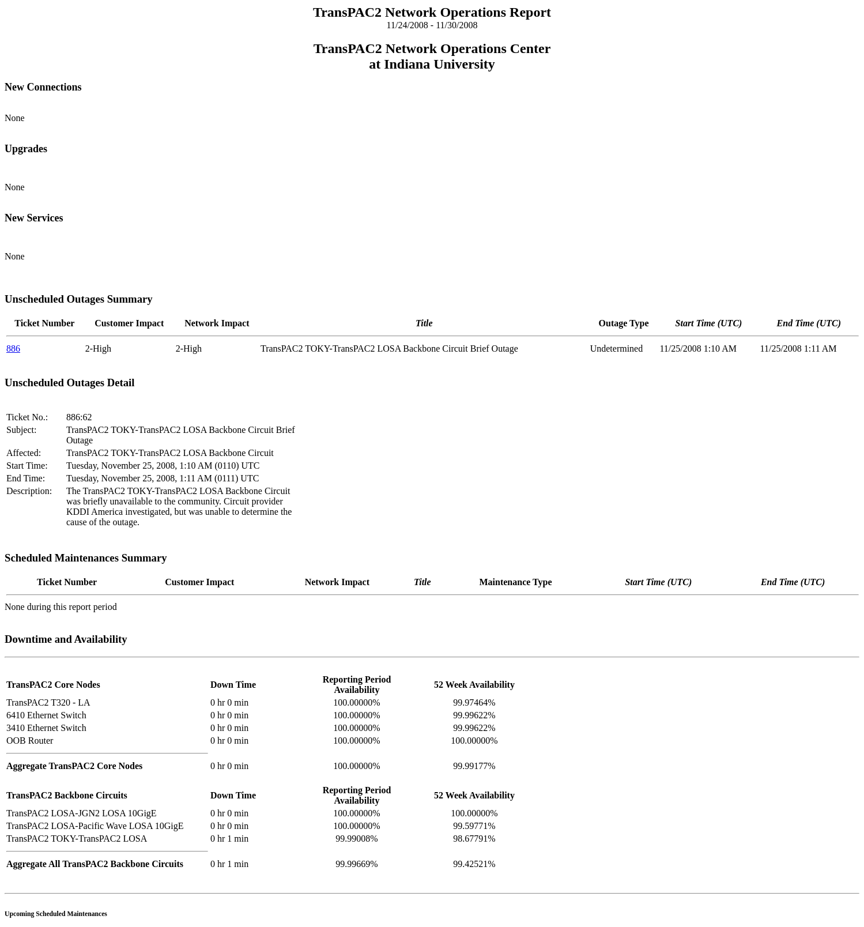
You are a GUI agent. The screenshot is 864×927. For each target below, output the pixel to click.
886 (13, 348)
